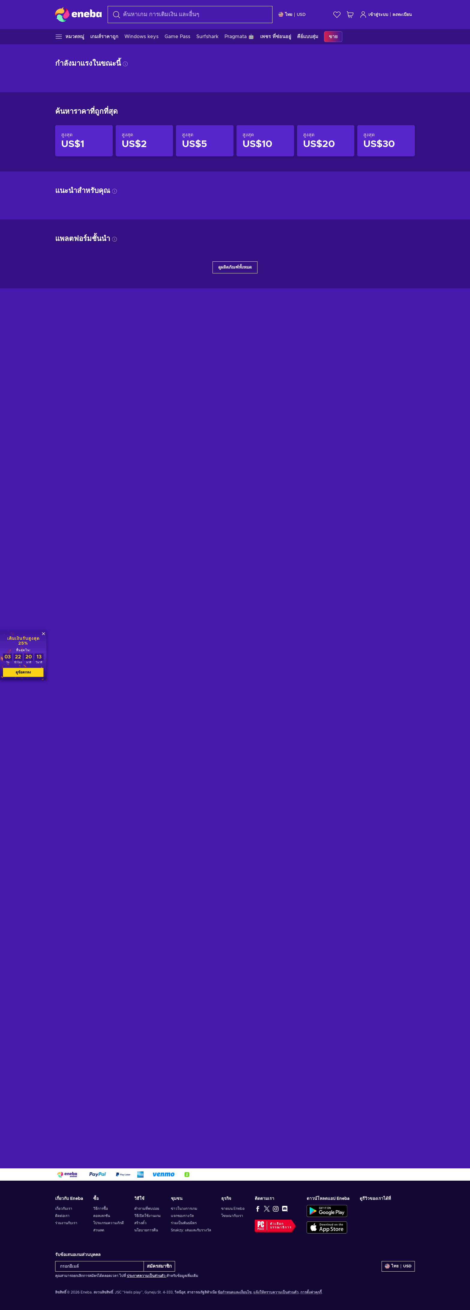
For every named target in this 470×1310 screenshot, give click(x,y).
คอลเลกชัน (101, 1216)
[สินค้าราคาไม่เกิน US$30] (386, 140)
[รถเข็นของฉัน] (350, 14)
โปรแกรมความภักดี (108, 1223)
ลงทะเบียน (402, 15)
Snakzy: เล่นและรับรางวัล (191, 1230)
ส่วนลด (98, 1230)
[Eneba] (78, 14)
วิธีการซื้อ (100, 1208)
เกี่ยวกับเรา (63, 1208)
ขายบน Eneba (233, 1208)
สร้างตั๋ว (140, 1223)
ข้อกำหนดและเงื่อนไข (234, 1292)
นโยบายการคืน (146, 1230)
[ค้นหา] (190, 14)
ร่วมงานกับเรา (66, 1223)
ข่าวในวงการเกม (184, 1208)
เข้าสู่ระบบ (374, 14)
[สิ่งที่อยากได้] (337, 14)
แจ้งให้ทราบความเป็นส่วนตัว (276, 1292)
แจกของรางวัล (182, 1216)
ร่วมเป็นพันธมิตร (184, 1223)
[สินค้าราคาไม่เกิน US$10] (265, 140)
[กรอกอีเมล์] (99, 1266)
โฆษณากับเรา (232, 1216)
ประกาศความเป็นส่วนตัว (146, 1276)
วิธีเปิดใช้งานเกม (147, 1216)
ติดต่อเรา (62, 1216)
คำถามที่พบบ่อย (146, 1208)
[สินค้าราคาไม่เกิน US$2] (144, 140)
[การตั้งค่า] (292, 14)
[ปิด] (43, 634)
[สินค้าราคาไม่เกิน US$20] (326, 140)
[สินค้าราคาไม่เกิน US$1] (84, 140)
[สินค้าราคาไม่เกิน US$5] (205, 140)
